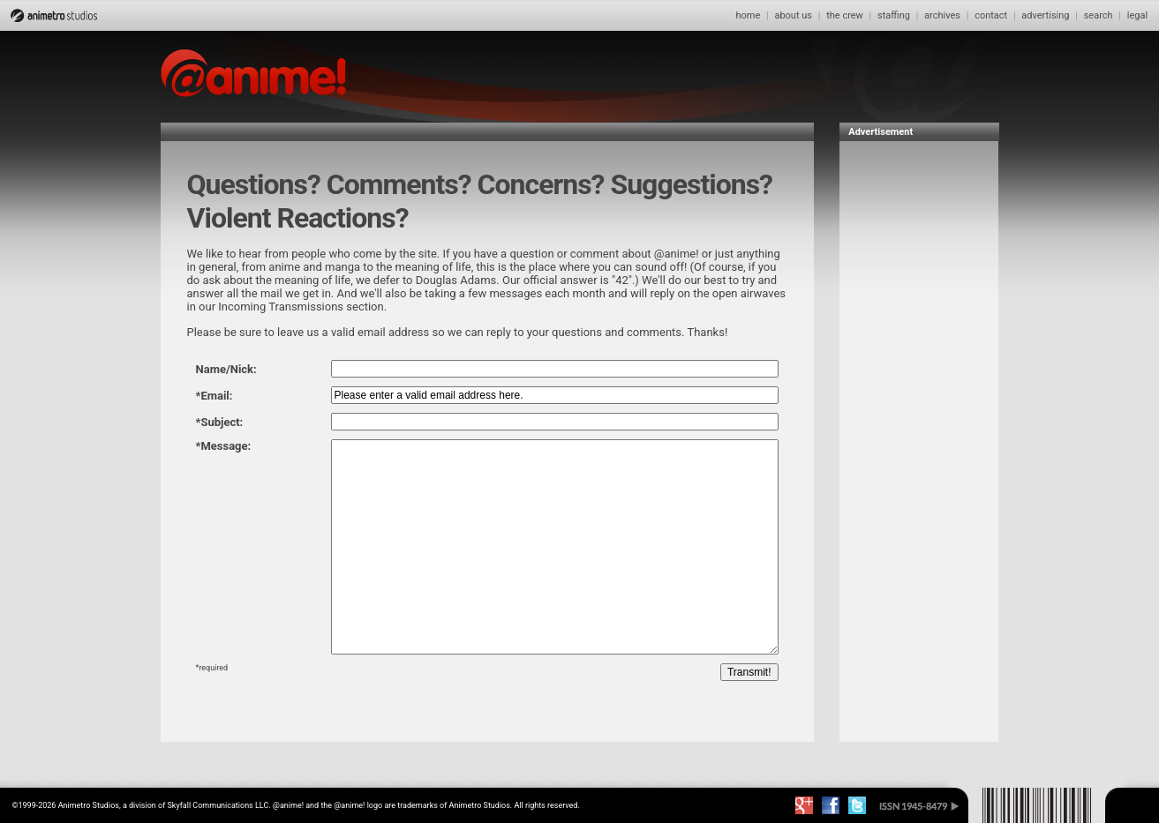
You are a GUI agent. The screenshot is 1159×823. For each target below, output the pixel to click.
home (747, 15)
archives (942, 15)
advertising (1045, 15)
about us (793, 15)
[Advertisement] (919, 414)
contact (991, 15)
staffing (893, 15)
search (1098, 15)
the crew (844, 15)
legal (1137, 15)
